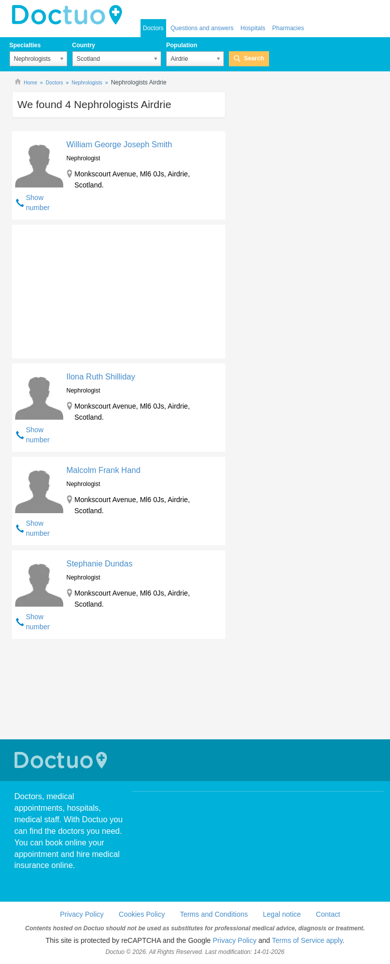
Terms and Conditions (213, 914)
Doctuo (62, 760)
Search (254, 58)
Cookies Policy (142, 914)
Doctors (153, 28)
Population (181, 45)
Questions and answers (202, 28)
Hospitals (252, 28)
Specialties (25, 45)
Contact (328, 914)
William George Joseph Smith (119, 144)
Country (83, 45)
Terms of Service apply (307, 940)
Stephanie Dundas (99, 563)
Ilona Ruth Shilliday (100, 376)
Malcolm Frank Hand (103, 470)
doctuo (69, 15)
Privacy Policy (81, 914)
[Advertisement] (89, 289)
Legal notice (282, 914)
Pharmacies (288, 28)
